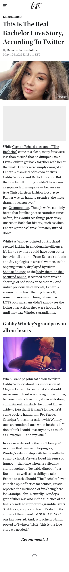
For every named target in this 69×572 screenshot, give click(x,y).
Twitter (22, 524)
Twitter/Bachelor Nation (53, 369)
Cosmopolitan (19, 208)
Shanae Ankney (14, 272)
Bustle (50, 415)
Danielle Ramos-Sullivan (23, 50)
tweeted (20, 519)
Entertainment (12, 16)
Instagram (62, 97)
